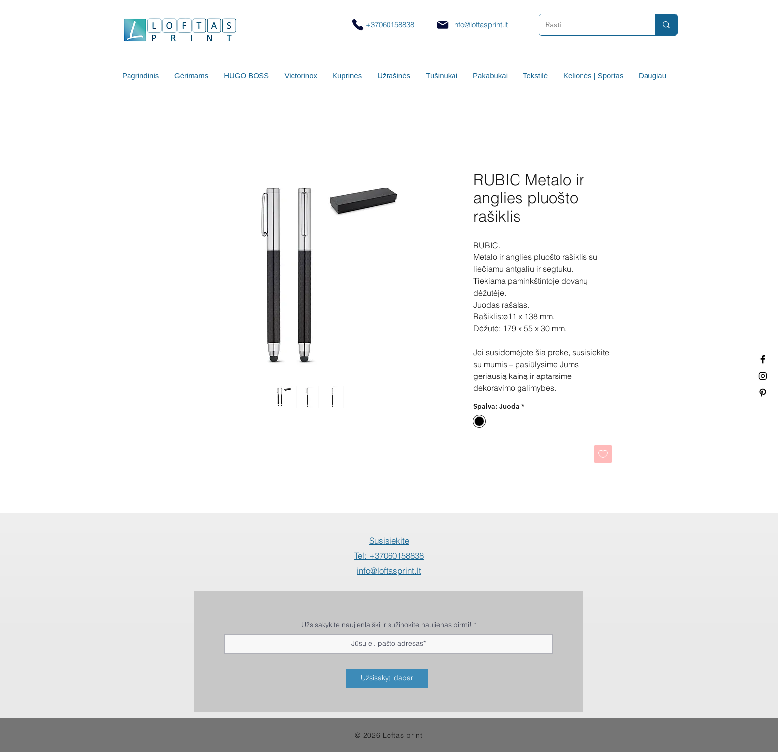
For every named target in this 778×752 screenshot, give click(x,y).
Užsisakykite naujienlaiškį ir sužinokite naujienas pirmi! (386, 624)
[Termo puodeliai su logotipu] (762, 359)
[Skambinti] (357, 24)
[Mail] (443, 24)
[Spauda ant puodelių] (762, 376)
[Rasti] (589, 24)
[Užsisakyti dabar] (387, 678)
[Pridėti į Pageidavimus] (603, 454)
